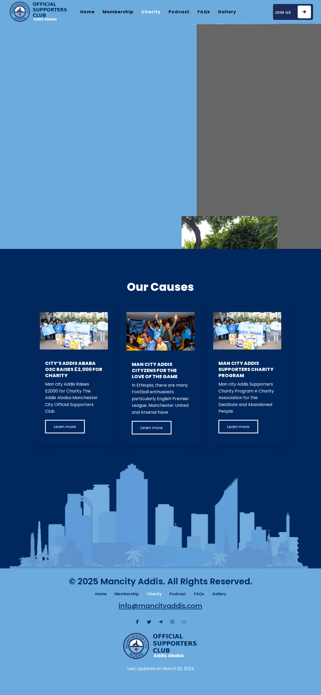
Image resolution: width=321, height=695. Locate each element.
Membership (118, 12)
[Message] (184, 622)
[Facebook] (137, 622)
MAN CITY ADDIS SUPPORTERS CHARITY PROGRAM (246, 369)
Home (87, 12)
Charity (151, 12)
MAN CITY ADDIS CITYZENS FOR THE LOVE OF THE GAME (155, 370)
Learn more (65, 426)
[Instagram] (172, 622)
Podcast (179, 12)
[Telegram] (161, 622)
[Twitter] (149, 622)
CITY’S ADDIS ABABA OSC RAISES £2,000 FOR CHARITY (73, 369)
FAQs (203, 12)
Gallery (227, 12)
